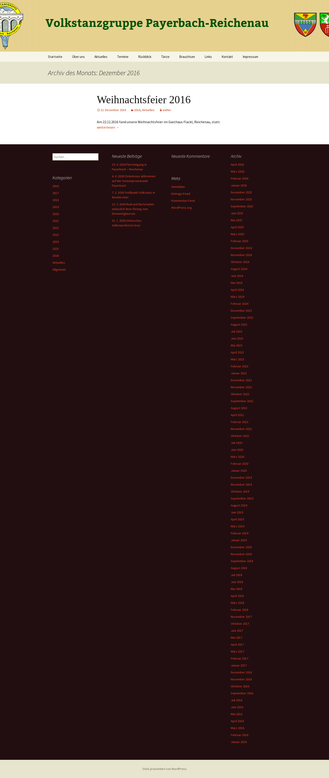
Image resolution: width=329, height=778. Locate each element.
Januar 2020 (239, 471)
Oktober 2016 (240, 686)
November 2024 (241, 255)
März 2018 (237, 603)
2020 (55, 214)
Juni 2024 (237, 276)
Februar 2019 (239, 533)
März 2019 (237, 526)
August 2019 (239, 505)
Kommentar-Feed (183, 201)
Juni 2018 (237, 582)
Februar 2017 (239, 658)
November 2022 (241, 387)
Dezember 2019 (241, 478)
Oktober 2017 (240, 624)
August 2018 (239, 568)
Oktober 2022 (240, 394)
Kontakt (227, 57)
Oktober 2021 (240, 436)
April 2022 (237, 415)
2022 (55, 228)
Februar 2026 (239, 178)
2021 (55, 221)
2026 (55, 256)
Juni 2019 (237, 512)
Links (208, 57)
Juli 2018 (236, 575)
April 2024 (237, 290)
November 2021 (241, 429)
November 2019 (241, 484)
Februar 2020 (239, 464)
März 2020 (237, 457)
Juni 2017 (237, 631)
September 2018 (242, 561)
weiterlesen (108, 127)
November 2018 (241, 554)
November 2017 (241, 617)
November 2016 (241, 679)
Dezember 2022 (241, 380)
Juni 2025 (237, 213)
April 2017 (237, 644)
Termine (123, 57)
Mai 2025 (236, 220)
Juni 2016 (237, 707)
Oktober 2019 (240, 491)
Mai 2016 (236, 714)
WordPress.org (181, 208)
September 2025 (242, 206)
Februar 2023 (239, 366)
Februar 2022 (239, 422)
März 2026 (237, 171)
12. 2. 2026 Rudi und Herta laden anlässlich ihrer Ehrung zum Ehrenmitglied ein (133, 209)
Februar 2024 (239, 304)
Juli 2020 (236, 443)
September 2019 (242, 498)
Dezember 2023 (241, 311)
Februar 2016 (239, 735)
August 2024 (239, 269)
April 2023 (237, 352)
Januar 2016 (239, 742)
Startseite (55, 57)
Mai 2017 (236, 638)
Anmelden (178, 187)
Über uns (78, 57)
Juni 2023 (237, 338)
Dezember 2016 (241, 672)
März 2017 (237, 651)
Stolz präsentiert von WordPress (164, 769)
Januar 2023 (239, 373)
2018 (55, 200)
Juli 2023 (236, 331)
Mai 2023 (236, 345)
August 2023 (239, 324)
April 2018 (237, 596)
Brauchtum (187, 57)
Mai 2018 (236, 589)
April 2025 (237, 227)
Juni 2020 (237, 450)
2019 (55, 207)
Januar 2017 (239, 665)
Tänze (165, 57)
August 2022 (239, 408)
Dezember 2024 (241, 248)
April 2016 (237, 721)
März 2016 (237, 728)
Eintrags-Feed (180, 194)
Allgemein (59, 269)
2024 (55, 242)
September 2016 (242, 693)
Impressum (250, 57)
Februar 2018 (239, 610)
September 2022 (242, 401)
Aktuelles (100, 57)
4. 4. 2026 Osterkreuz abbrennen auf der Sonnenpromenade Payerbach (133, 181)
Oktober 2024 (240, 262)
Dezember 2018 (241, 547)
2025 (55, 249)
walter (167, 110)
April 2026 (237, 164)
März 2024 (237, 297)
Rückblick (144, 57)
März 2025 (237, 234)
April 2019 (237, 519)
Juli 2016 (236, 700)
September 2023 (242, 318)
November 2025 (241, 199)
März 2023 (237, 359)
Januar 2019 (239, 540)
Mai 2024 (236, 283)
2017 (55, 193)
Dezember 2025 (241, 192)
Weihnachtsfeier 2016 (144, 99)
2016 (137, 110)
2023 (55, 235)
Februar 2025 (239, 241)
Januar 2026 (239, 185)
